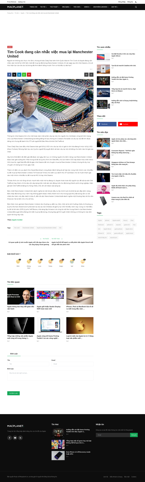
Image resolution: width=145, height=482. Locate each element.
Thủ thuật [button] (54, 7)
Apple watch (116, 220)
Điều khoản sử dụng (114, 477)
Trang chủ (33, 7)
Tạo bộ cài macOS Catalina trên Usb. (123, 65)
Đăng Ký (130, 2)
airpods (118, 224)
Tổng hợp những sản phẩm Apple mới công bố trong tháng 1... (20, 337)
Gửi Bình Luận (13, 393)
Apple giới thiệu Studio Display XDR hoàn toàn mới (49, 308)
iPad (132, 220)
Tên (8, 360)
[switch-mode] (136, 2)
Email (53, 360)
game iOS (127, 224)
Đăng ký (133, 435)
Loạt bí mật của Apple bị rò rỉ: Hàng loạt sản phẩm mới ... (79, 337)
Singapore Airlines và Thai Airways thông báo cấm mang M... (123, 163)
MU (60, 228)
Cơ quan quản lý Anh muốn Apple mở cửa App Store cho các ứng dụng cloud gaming (28, 243)
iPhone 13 (101, 233)
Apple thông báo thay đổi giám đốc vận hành (20, 308)
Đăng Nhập (121, 2)
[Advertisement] (72, 31)
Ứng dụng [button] (66, 7)
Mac (134, 224)
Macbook (101, 224)
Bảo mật (126, 477)
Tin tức (17, 13)
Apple (22, 13)
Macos (125, 220)
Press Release (11, 2)
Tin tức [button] (43, 7)
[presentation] (22, 386)
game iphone (118, 229)
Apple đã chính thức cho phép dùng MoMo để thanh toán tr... (123, 187)
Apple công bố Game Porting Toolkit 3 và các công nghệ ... (48, 337)
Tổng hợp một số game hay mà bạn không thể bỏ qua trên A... (78, 442)
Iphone (107, 220)
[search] (136, 7)
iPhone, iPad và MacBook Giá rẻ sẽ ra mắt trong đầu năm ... (79, 308)
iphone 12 (110, 224)
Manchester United (28, 228)
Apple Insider (17, 220)
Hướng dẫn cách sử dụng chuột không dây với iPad (124, 101)
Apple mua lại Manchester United (46, 228)
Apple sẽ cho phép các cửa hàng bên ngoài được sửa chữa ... (123, 140)
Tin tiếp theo (57, 238)
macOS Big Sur (102, 237)
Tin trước (44, 238)
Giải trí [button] (114, 7)
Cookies (133, 477)
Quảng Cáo (21, 2)
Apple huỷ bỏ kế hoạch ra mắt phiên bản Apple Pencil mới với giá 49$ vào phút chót (72, 243)
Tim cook (17, 228)
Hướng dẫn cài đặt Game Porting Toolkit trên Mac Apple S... (122, 78)
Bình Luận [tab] (14, 354)
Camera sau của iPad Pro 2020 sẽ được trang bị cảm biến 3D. (122, 198)
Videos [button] (87, 7)
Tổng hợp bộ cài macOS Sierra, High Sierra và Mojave (123, 90)
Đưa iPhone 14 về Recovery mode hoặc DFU (78, 453)
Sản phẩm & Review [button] (101, 7)
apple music (129, 233)
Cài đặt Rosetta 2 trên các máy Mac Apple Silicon (123, 55)
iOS (99, 229)
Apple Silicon (107, 229)
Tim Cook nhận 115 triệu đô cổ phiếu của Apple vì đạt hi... (123, 175)
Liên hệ (104, 477)
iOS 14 (109, 233)
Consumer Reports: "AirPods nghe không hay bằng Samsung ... (123, 151)
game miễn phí (118, 233)
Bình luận (10, 369)
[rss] (20, 437)
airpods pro (113, 237)
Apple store (129, 229)
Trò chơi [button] (77, 7)
